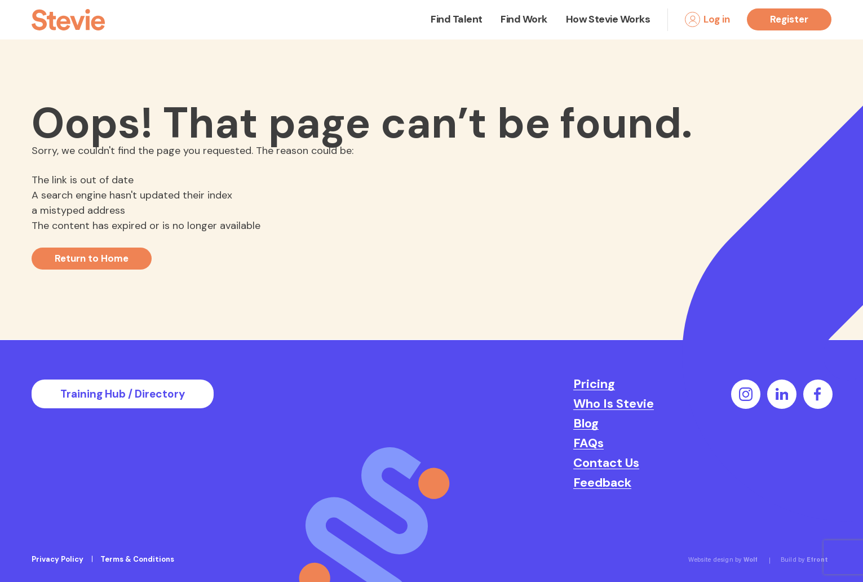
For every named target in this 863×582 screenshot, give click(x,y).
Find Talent (456, 19)
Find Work (524, 19)
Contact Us (606, 463)
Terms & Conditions (137, 559)
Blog (586, 423)
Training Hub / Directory (122, 394)
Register (789, 19)
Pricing (594, 384)
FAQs (588, 443)
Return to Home (92, 258)
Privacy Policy (57, 559)
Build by (804, 560)
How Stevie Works (608, 19)
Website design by (723, 560)
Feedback (602, 483)
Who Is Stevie (613, 404)
